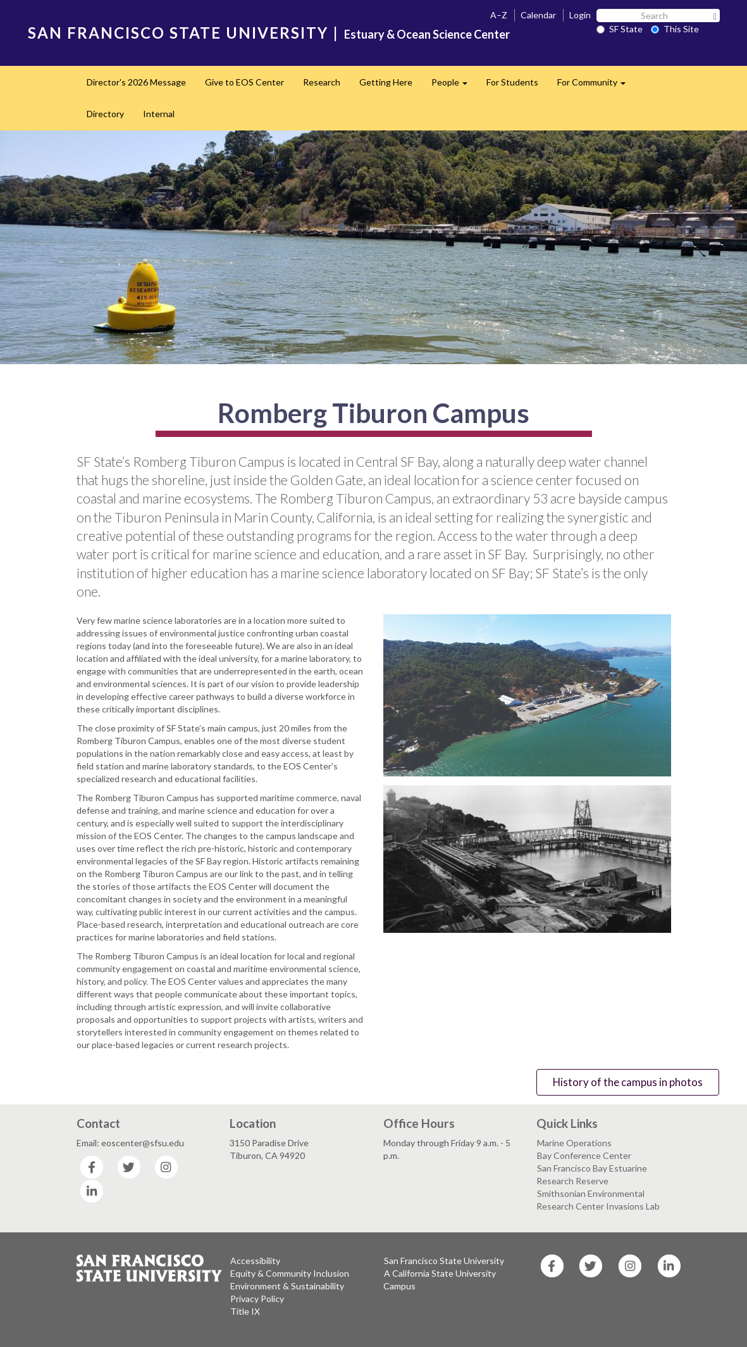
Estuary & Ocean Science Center (427, 34)
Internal (159, 113)
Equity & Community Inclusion (289, 1273)
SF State (619, 28)
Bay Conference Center (584, 1155)
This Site (675, 28)
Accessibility (255, 1260)
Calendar (538, 14)
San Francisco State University (444, 1260)
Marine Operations (574, 1142)
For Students (512, 82)
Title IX (245, 1311)
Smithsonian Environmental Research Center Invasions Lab (598, 1199)
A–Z (498, 14)
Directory (105, 113)
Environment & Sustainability (287, 1286)
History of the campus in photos (628, 1082)
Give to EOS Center (244, 82)
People (454, 86)
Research (321, 82)
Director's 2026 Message (136, 82)
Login (580, 14)
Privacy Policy (257, 1298)
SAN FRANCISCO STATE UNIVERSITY (178, 32)
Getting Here (385, 82)
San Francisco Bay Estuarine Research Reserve (591, 1174)
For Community (596, 86)
